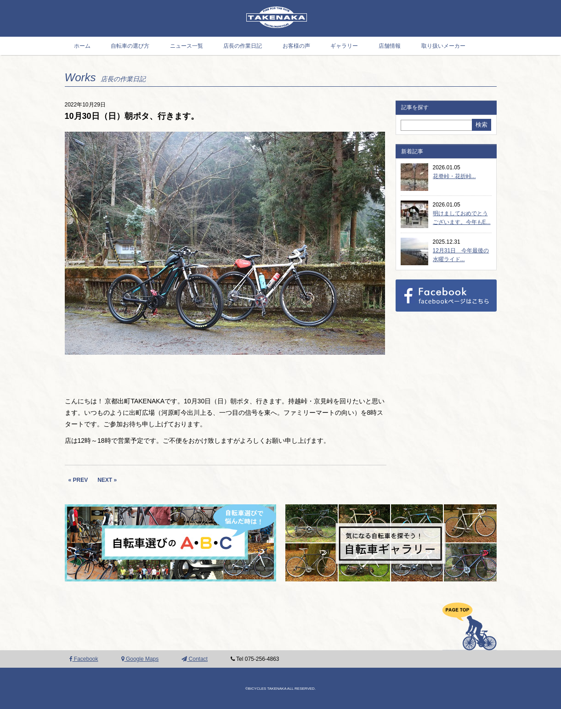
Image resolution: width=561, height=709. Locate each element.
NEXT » (107, 480)
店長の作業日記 (242, 46)
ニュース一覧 (186, 46)
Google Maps (140, 659)
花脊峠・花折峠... (454, 176)
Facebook (83, 659)
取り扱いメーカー (443, 46)
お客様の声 (296, 46)
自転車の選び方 (130, 46)
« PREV (78, 480)
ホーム (82, 46)
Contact (194, 659)
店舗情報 (390, 46)
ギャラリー (344, 46)
